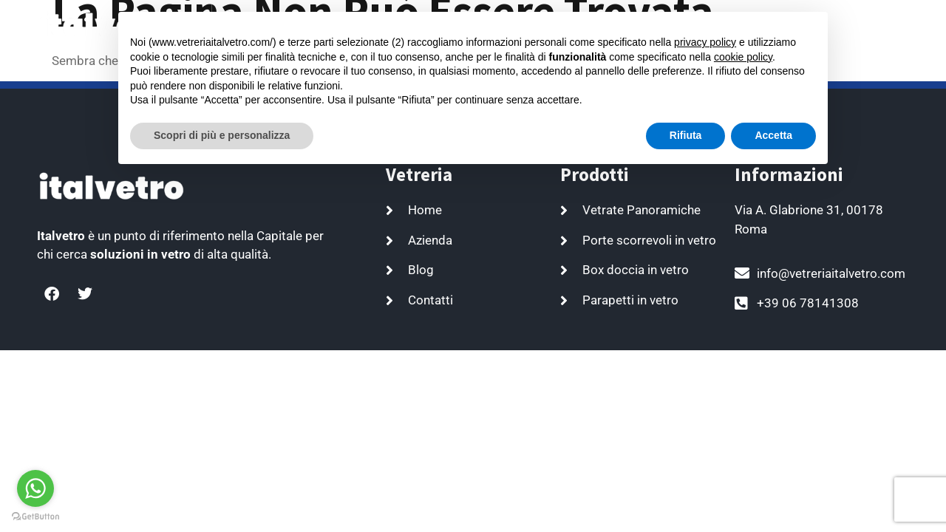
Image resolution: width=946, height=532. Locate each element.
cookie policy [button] (743, 57)
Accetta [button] (773, 135)
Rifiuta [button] (686, 135)
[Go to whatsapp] (35, 488)
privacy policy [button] (705, 42)
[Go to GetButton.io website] (35, 517)
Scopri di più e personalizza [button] (222, 135)
